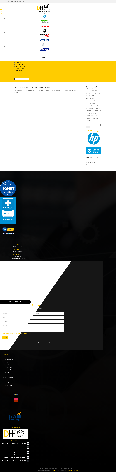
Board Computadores (91, 93)
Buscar (88, 127)
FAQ (1, 11)
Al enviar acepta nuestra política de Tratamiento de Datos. (17, 333)
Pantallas (19, 73)
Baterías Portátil (90, 91)
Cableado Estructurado (44, 11)
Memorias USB (90, 103)
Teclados (19, 71)
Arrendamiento (44, 55)
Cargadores (20, 69)
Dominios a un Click (72, 470)
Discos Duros (20, 64)
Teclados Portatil (90, 118)
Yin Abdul (53, 470)
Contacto (2, 7)
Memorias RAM (20, 66)
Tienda (87, 160)
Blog (1, 9)
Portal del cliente (90, 162)
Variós (87, 120)
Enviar (5, 337)
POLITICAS (3, 13)
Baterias (18, 62)
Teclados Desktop (90, 115)
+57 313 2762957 (17, 246)
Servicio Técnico (44, 14)
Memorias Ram (90, 101)
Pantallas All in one (91, 105)
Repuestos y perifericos (92, 110)
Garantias (88, 165)
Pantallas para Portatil (92, 108)
